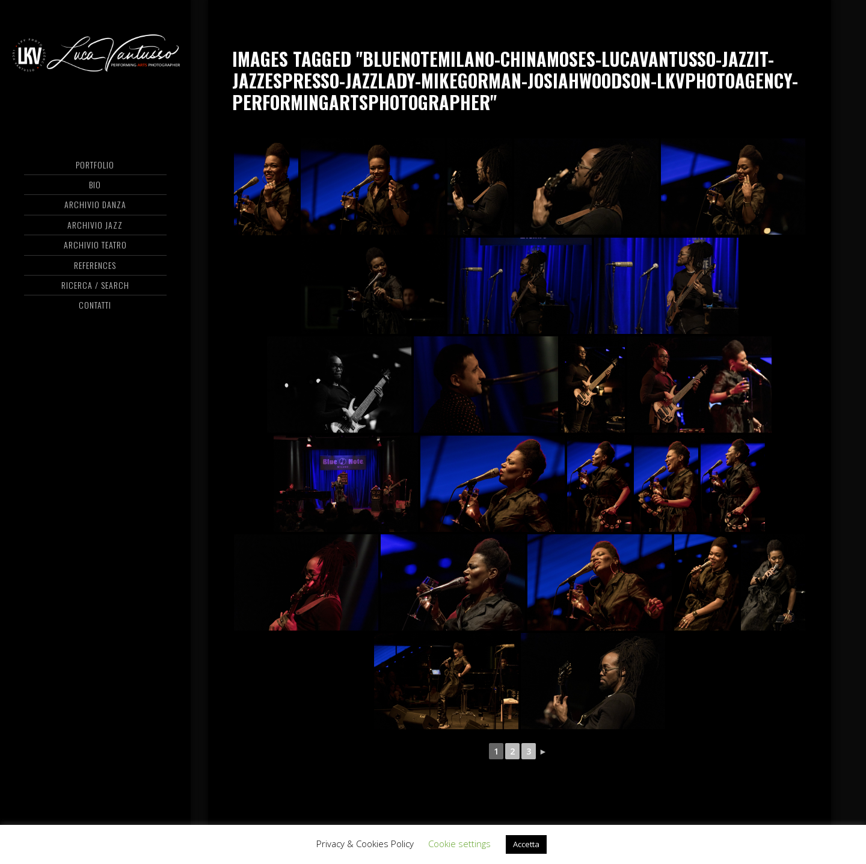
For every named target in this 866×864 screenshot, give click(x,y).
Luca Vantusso (95, 57)
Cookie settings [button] (459, 844)
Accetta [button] (526, 844)
